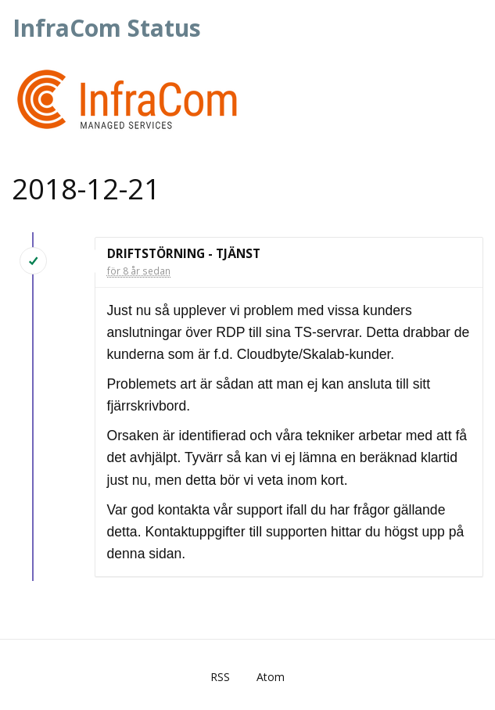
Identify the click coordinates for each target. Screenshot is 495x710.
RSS (220, 676)
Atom (270, 676)
